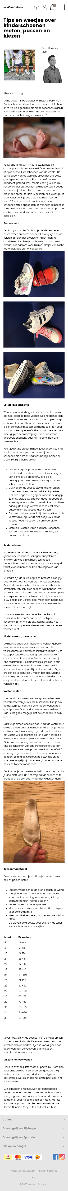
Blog (34, 1178)
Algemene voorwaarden (23, 1171)
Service (36, 7)
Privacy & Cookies (48, 1171)
